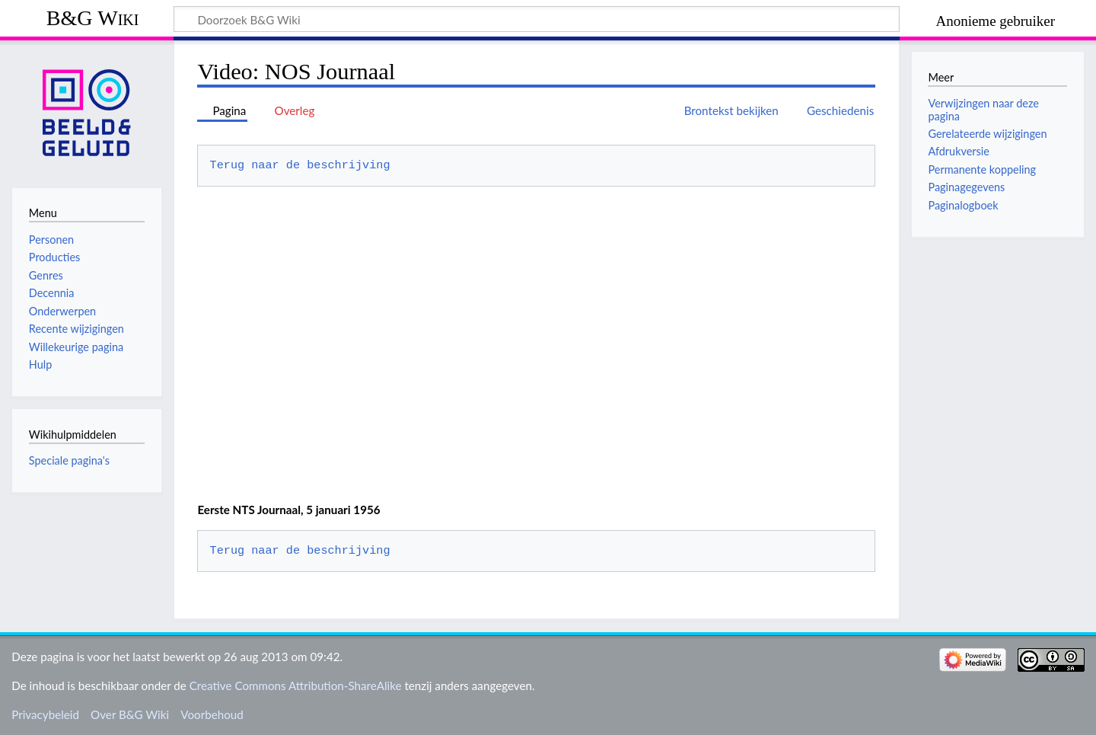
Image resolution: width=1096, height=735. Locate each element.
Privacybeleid (45, 714)
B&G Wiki (92, 18)
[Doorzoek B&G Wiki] (536, 19)
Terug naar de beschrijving (300, 165)
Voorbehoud (211, 714)
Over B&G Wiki (130, 714)
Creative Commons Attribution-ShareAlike (296, 685)
